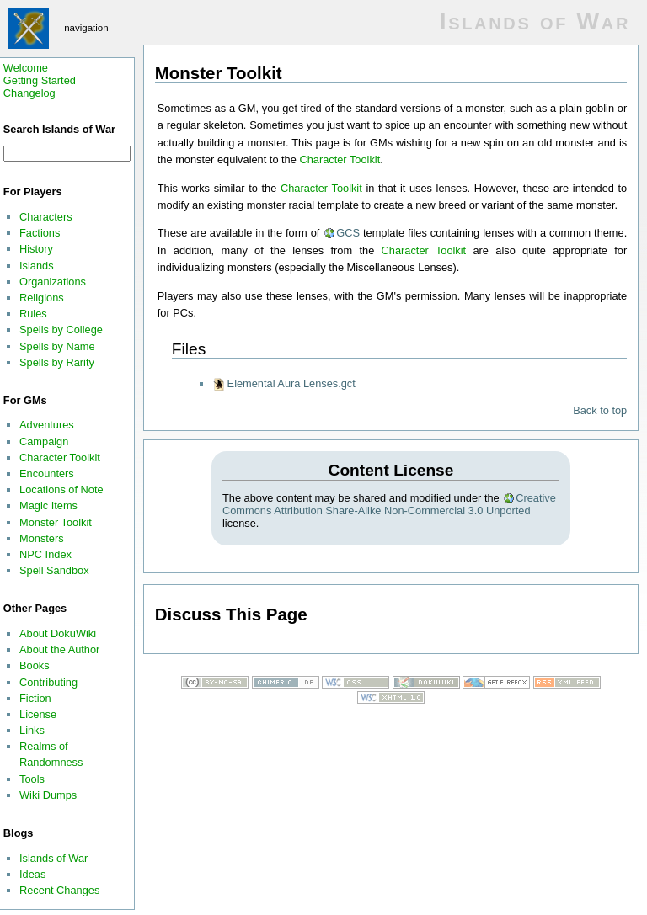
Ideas (32, 874)
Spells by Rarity (56, 362)
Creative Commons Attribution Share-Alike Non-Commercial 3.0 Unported (389, 504)
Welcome (25, 67)
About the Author (59, 649)
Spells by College (61, 329)
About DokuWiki (57, 633)
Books (34, 665)
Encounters (46, 473)
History (36, 248)
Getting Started (39, 80)
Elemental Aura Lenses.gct (291, 383)
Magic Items (48, 505)
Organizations (52, 281)
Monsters (41, 538)
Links (32, 730)
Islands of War (53, 858)
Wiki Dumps (48, 795)
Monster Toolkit (55, 522)
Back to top (600, 410)
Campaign (43, 441)
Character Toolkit (59, 457)
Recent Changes (59, 890)
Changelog (29, 93)
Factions (39, 232)
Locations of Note (61, 489)
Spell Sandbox (54, 570)
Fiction (35, 698)
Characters (45, 216)
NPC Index (45, 554)
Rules (33, 313)
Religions (41, 297)
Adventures (46, 424)
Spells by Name (57, 346)
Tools (32, 779)
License (37, 714)
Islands (36, 265)
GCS (348, 232)
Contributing (48, 682)
